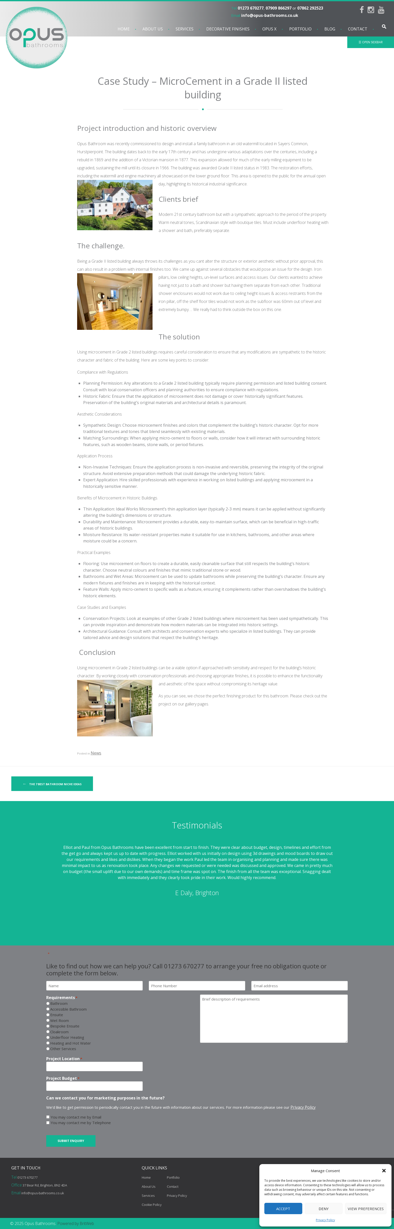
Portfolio (300, 29)
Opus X (269, 29)
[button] (383, 1170)
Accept (283, 1208)
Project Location (64, 1059)
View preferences (366, 1208)
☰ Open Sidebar (371, 42)
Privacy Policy (325, 1220)
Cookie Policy (152, 1204)
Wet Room (59, 1020)
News (96, 753)
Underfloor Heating (67, 1037)
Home (124, 29)
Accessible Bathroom (68, 1009)
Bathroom (59, 1003)
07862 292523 (310, 8)
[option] (197, 871)
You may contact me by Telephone (81, 1122)
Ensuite (56, 1014)
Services (184, 29)
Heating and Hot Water (70, 1043)
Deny (324, 1208)
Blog (329, 29)
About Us (152, 29)
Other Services (63, 1048)
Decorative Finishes (228, 29)
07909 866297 (278, 8)
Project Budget (62, 1078)
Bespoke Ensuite (64, 1025)
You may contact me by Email (76, 1117)
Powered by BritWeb (75, 1223)
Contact (357, 29)
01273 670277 (251, 8)
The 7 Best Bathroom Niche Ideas (52, 784)
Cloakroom (59, 1031)
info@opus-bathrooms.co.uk (269, 15)
